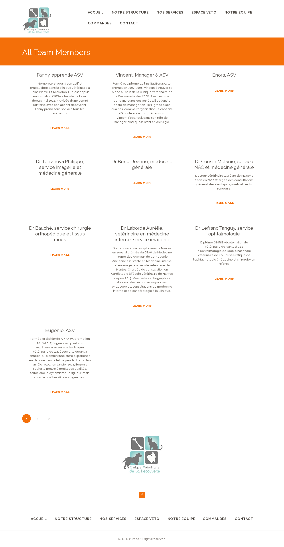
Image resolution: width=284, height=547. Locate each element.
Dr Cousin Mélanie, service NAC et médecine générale (224, 164)
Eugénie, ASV (60, 330)
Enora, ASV (224, 75)
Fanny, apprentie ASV (60, 75)
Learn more (59, 128)
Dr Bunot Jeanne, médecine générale (142, 164)
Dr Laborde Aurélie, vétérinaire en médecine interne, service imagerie (142, 234)
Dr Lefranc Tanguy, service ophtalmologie (224, 231)
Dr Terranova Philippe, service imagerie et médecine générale (60, 167)
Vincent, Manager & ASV (142, 75)
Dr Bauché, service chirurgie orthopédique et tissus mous (60, 234)
